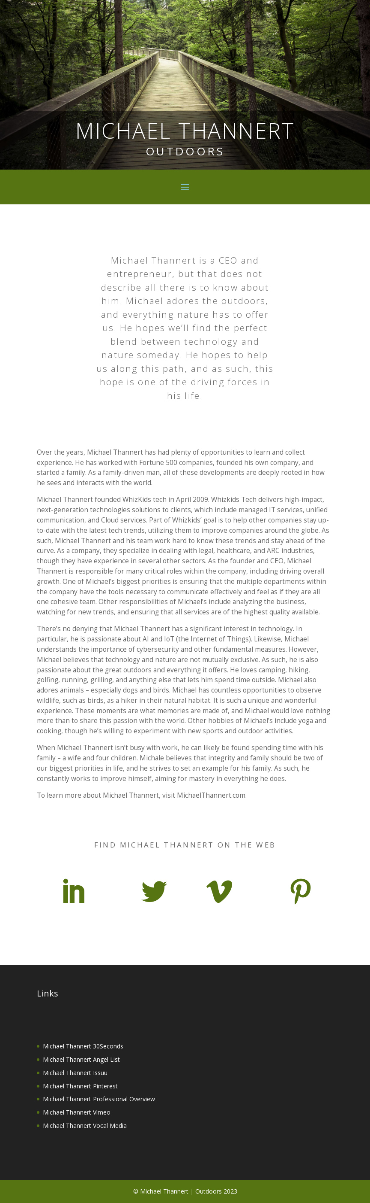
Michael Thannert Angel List (81, 1059)
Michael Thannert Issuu (75, 1073)
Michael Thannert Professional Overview (99, 1099)
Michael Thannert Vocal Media (85, 1125)
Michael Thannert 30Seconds (83, 1046)
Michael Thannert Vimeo (76, 1112)
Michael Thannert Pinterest (80, 1086)
